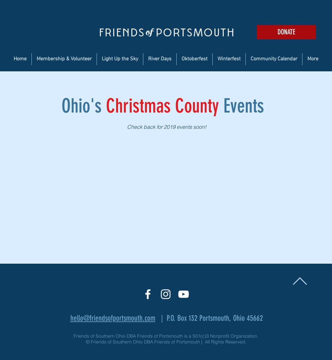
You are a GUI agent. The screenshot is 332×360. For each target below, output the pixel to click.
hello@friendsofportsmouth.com (112, 318)
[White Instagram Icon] (165, 294)
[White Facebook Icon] (147, 294)
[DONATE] (286, 32)
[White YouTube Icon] (183, 294)
